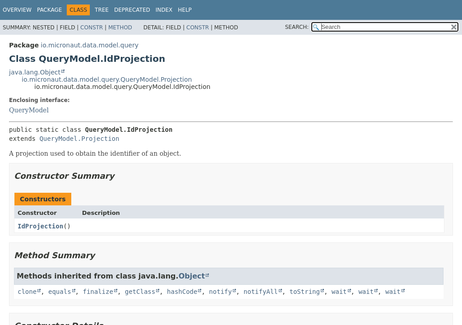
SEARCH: (297, 27)
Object (192, 276)
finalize (98, 291)
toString (305, 291)
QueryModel (29, 110)
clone (27, 291)
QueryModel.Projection (79, 138)
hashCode (182, 291)
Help (185, 10)
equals (59, 291)
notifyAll (261, 291)
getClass (140, 291)
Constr (91, 27)
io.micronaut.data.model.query (90, 45)
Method (120, 27)
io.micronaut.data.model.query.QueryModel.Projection (107, 79)
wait (339, 291)
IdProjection (40, 226)
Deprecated (132, 10)
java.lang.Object (34, 72)
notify (220, 291)
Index (164, 10)
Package (49, 10)
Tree (102, 10)
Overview (17, 10)
